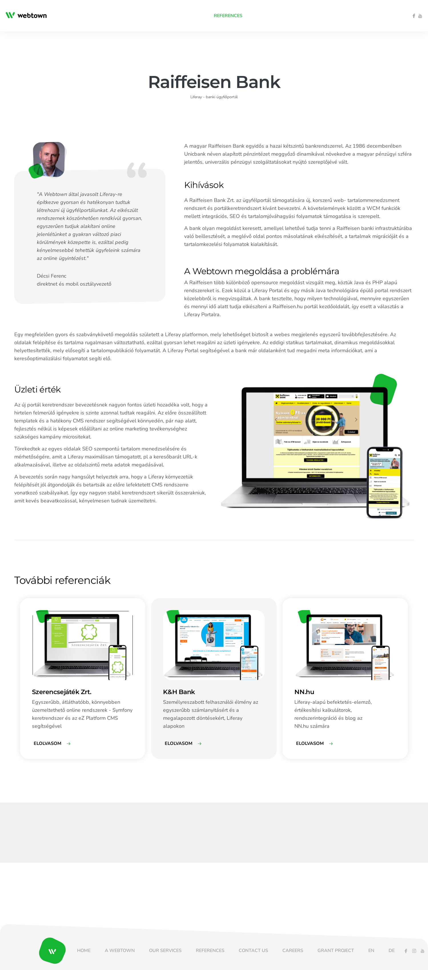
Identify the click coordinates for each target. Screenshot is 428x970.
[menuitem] (110, 16)
